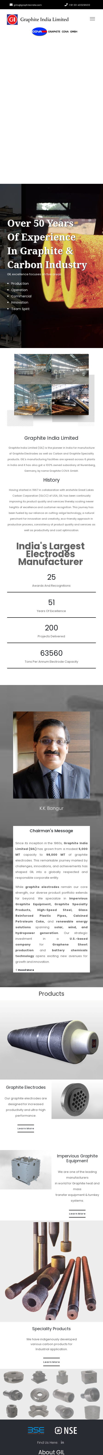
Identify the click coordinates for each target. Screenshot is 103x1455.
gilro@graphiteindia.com (28, 4)
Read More (24, 970)
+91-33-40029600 (79, 4)
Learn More (25, 1128)
